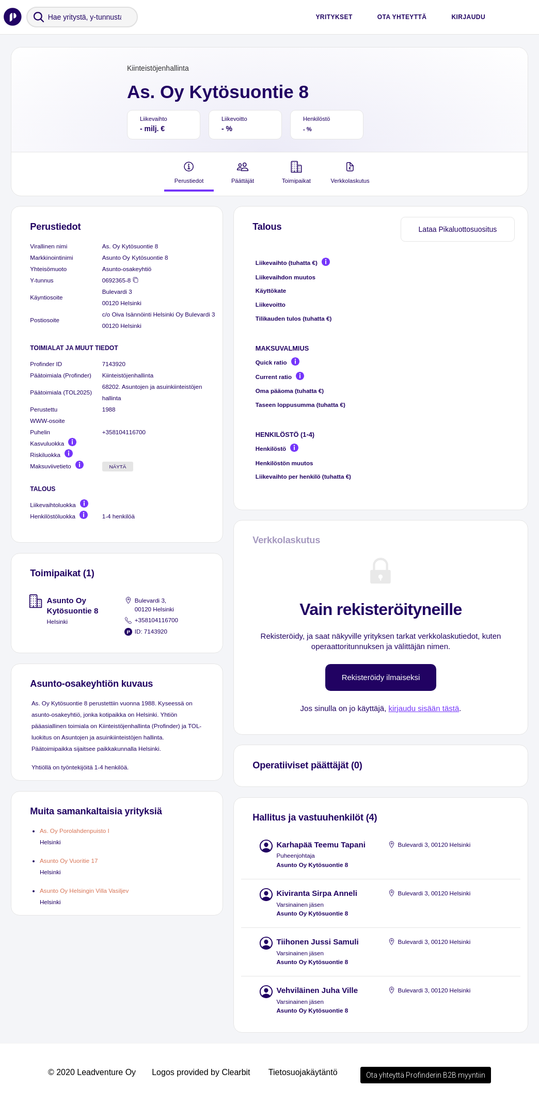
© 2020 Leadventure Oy (92, 1072)
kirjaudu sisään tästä (423, 708)
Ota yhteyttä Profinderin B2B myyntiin (425, 1075)
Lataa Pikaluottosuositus (458, 229)
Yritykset (333, 17)
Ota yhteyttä (402, 17)
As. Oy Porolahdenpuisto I (74, 830)
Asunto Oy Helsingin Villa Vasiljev (84, 890)
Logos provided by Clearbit (201, 1072)
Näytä (117, 466)
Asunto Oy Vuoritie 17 (69, 860)
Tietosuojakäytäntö (303, 1072)
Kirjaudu (468, 17)
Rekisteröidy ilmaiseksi (381, 677)
